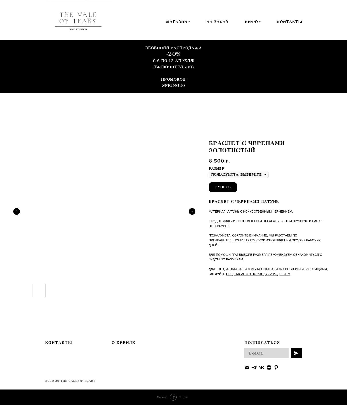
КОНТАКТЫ (289, 21)
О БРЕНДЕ (123, 342)
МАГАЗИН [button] (176, 21)
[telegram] (254, 367)
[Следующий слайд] (192, 211)
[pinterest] (276, 367)
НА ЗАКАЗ (217, 21)
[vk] (261, 367)
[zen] (269, 367)
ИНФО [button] (251, 21)
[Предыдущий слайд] (16, 211)
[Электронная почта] (247, 367)
